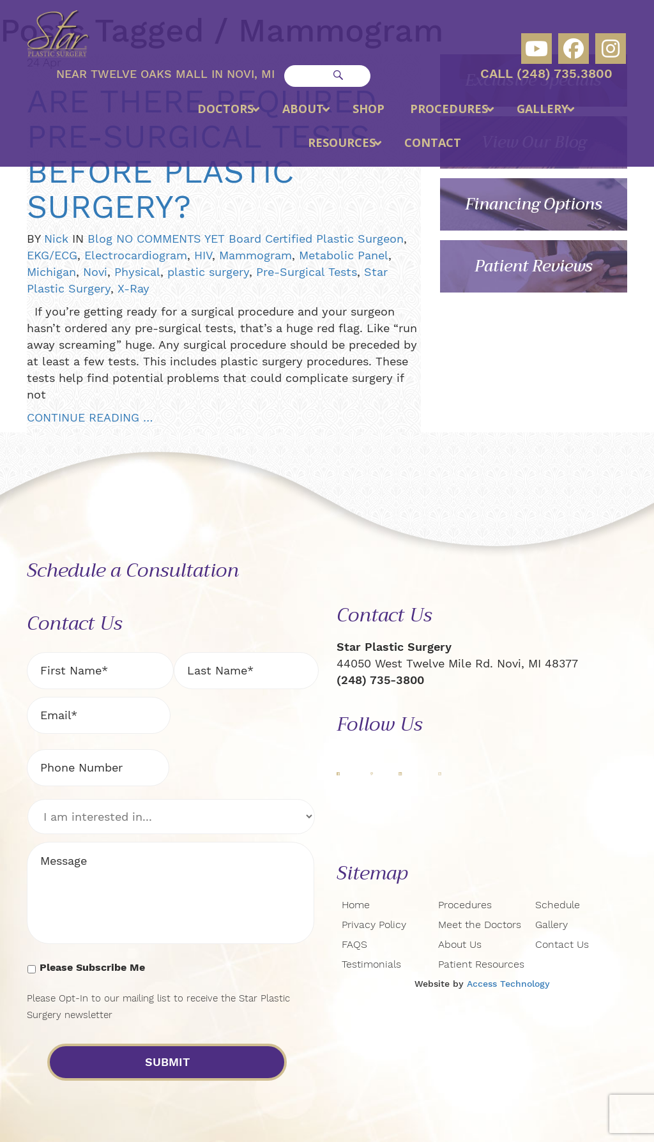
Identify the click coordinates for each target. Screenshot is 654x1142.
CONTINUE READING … (90, 417)
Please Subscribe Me (92, 967)
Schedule (557, 905)
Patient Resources (481, 964)
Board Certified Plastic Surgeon (316, 238)
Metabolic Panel (343, 255)
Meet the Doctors (479, 924)
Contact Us (562, 944)
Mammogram (255, 255)
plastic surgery (208, 271)
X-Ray (133, 288)
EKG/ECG (52, 255)
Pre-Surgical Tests (306, 271)
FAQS (354, 944)
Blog (99, 238)
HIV (203, 255)
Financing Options (533, 204)
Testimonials (371, 964)
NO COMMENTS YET (170, 238)
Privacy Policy (374, 924)
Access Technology (508, 983)
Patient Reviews (534, 266)
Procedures (465, 905)
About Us (460, 944)
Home (356, 905)
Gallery (551, 924)
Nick (56, 238)
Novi (95, 271)
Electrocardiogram (135, 255)
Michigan (51, 271)
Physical (137, 271)
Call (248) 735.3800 (546, 73)
